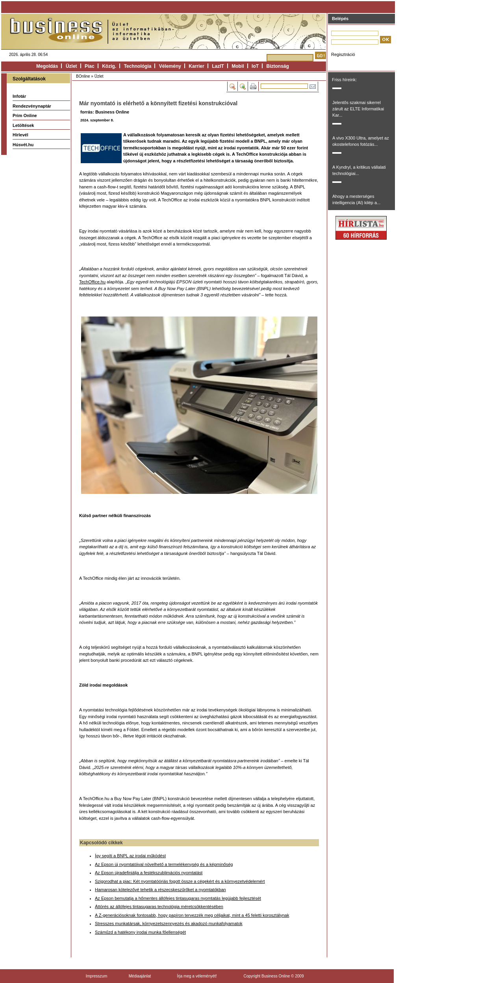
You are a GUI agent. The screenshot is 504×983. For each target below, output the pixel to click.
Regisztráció (343, 54)
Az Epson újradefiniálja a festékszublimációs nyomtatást (148, 872)
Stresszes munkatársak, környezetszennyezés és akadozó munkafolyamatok (169, 923)
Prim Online (25, 115)
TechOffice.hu (92, 281)
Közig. (109, 66)
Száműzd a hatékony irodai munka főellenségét (140, 932)
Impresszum (96, 976)
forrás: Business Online (104, 112)
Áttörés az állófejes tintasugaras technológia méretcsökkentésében (159, 906)
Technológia (138, 66)
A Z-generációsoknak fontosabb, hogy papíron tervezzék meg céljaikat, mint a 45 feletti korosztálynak (192, 915)
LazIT (218, 66)
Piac (89, 66)
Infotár (19, 96)
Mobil (238, 66)
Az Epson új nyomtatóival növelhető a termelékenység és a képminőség (164, 864)
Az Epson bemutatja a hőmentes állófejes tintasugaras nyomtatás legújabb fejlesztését (178, 898)
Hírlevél (20, 134)
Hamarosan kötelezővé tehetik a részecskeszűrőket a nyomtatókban (160, 889)
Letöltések (23, 125)
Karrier (196, 66)
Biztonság (278, 66)
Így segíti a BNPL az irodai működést (130, 855)
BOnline (83, 76)
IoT (255, 66)
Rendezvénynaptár (32, 106)
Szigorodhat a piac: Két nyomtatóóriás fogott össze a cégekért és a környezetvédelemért (180, 881)
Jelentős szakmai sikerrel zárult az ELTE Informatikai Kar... (358, 108)
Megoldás (47, 66)
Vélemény (170, 66)
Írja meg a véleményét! (197, 976)
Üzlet (71, 66)
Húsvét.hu (23, 144)
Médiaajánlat (140, 976)
